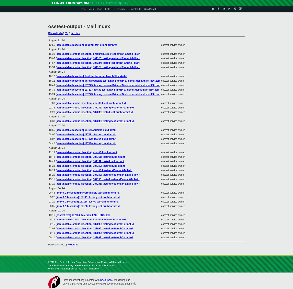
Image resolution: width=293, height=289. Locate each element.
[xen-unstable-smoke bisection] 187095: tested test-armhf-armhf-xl (94, 228)
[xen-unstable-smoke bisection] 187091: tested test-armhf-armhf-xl (94, 237)
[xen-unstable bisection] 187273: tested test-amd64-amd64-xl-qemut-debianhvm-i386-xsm (107, 89)
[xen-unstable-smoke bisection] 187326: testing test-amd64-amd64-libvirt (98, 58)
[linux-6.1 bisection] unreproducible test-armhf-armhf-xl (88, 192)
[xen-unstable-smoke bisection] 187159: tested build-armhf (90, 161)
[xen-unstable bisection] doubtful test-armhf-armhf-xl (86, 45)
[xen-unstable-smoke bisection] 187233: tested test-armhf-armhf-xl (94, 112)
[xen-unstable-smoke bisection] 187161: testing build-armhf (90, 156)
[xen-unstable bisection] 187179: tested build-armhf (85, 139)
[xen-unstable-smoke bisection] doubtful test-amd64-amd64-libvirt (94, 170)
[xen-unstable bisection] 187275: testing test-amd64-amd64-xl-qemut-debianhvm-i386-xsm (108, 85)
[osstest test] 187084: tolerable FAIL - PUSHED (83, 215)
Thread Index (56, 33)
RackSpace (106, 280)
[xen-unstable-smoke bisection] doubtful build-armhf (86, 152)
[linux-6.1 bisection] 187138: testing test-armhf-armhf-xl (88, 206)
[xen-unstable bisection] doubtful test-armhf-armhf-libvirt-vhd (91, 76)
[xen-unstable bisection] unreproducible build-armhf (86, 130)
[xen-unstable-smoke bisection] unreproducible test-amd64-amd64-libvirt (98, 54)
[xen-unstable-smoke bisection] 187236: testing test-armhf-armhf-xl (95, 107)
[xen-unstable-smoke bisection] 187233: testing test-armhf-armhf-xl (95, 121)
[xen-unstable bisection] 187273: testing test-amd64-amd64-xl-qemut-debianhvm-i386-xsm (108, 94)
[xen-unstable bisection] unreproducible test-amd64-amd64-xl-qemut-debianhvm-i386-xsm (108, 80)
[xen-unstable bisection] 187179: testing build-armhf (86, 143)
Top (67, 33)
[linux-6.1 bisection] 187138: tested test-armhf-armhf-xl (87, 201)
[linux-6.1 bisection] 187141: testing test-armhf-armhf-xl (88, 197)
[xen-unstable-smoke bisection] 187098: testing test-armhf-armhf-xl (95, 224)
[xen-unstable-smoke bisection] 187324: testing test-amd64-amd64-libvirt (98, 67)
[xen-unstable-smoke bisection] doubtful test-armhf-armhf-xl (91, 103)
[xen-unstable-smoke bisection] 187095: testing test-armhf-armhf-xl (95, 233)
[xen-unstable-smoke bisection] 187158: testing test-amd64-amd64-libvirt (98, 174)
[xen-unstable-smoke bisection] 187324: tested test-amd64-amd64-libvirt (97, 62)
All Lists (75, 33)
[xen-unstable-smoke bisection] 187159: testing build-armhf (90, 165)
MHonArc (73, 244)
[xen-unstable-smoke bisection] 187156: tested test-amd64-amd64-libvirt (97, 179)
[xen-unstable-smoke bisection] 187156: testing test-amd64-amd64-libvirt (98, 183)
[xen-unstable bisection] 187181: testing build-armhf (86, 134)
